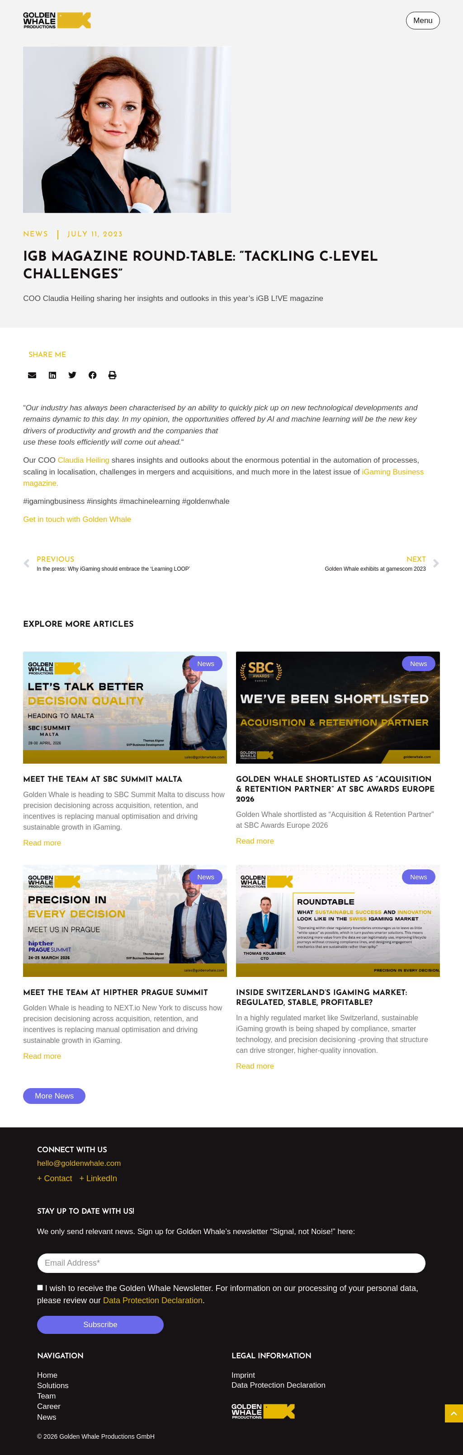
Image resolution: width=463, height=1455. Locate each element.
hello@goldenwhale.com (79, 1163)
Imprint (243, 1375)
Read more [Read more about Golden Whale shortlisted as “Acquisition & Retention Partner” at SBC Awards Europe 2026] (255, 841)
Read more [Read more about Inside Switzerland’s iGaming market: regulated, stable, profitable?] (255, 1066)
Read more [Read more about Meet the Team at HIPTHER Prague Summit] (42, 1056)
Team (46, 1396)
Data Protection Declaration (153, 1300)
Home (47, 1375)
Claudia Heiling (83, 460)
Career (49, 1406)
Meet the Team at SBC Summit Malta (102, 780)
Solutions (53, 1385)
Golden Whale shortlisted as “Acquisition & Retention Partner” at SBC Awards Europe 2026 (335, 789)
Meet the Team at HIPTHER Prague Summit (115, 993)
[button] (32, 375)
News (47, 1417)
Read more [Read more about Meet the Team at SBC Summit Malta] (42, 843)
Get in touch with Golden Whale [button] (77, 519)
